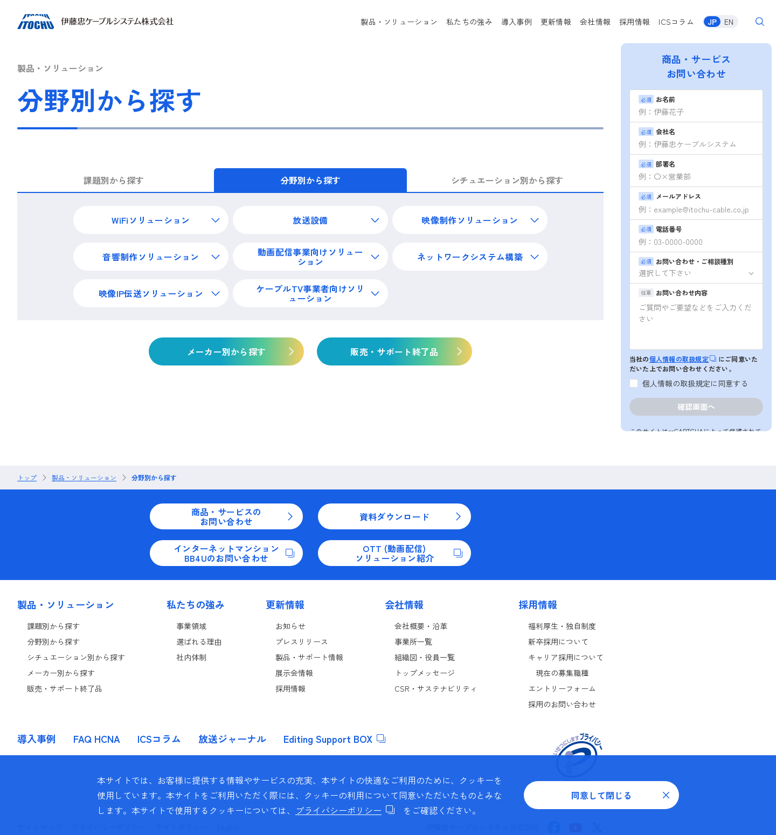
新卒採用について (558, 641)
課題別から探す (53, 625)
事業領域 (191, 625)
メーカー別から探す (61, 672)
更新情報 (556, 21)
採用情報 (634, 21)
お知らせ (290, 625)
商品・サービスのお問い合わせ (242, 516)
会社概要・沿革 (420, 625)
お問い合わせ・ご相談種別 (686, 261)
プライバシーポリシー (344, 810)
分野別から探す (154, 477)
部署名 (657, 163)
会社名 (657, 131)
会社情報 (595, 21)
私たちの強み (469, 21)
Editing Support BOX (334, 739)
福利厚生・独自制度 (562, 625)
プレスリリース (301, 641)
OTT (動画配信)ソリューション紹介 (408, 553)
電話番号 (660, 228)
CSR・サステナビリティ (435, 688)
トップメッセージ (424, 672)
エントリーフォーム (562, 688)
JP (712, 21)
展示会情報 (294, 672)
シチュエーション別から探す (76, 657)
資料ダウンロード (410, 516)
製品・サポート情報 (309, 657)
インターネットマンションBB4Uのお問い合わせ (234, 553)
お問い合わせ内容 (673, 292)
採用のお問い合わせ (562, 704)
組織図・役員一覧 (424, 657)
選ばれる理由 (198, 641)
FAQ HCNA (96, 739)
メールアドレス (670, 196)
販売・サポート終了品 (64, 688)
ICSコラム (676, 21)
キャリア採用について (566, 657)
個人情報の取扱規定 (682, 358)
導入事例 (516, 21)
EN (728, 21)
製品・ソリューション (399, 21)
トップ (27, 477)
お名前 (657, 98)
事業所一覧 (413, 641)
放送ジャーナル (232, 739)
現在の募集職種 (562, 672)
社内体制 (191, 657)
